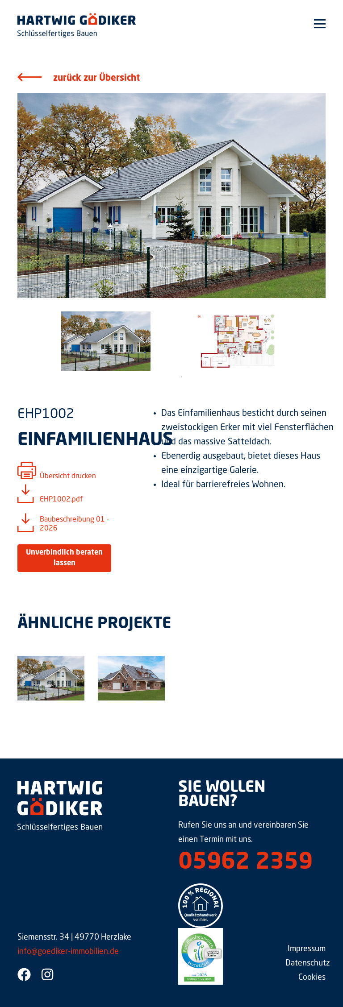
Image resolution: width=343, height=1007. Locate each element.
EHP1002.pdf (61, 499)
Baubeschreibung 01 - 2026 (74, 524)
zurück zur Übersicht (96, 78)
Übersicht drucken (68, 476)
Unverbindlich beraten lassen (64, 558)
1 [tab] (181, 377)
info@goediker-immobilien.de (68, 952)
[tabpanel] (106, 341)
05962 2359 (245, 863)
